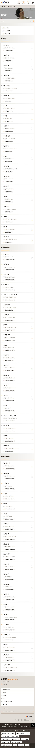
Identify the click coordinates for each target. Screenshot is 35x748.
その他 (27, 745)
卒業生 (15, 745)
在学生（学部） (25, 739)
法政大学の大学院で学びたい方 (22, 733)
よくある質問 (6, 682)
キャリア (5, 704)
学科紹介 (5, 692)
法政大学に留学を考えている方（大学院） (11, 739)
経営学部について (6, 689)
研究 (4, 698)
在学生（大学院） (6, 742)
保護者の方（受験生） (6, 745)
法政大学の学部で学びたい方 (8, 733)
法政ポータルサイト (7, 708)
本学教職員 (21, 745)
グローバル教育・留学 (7, 701)
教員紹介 (5, 695)
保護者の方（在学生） (16, 742)
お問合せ (5, 684)
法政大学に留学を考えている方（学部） (10, 736)
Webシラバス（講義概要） (8, 712)
